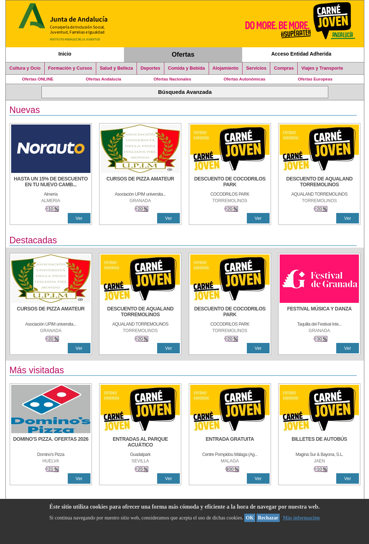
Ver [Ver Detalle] (79, 218)
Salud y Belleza (116, 68)
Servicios (256, 68)
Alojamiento (226, 68)
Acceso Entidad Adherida (301, 54)
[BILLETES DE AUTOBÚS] (319, 443)
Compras (284, 68)
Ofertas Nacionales (172, 79)
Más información (301, 518)
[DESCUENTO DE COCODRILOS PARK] (230, 182)
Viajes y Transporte (322, 68)
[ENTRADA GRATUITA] (230, 443)
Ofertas (183, 54)
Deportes (150, 68)
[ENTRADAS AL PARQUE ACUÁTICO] (140, 443)
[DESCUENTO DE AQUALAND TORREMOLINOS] (319, 182)
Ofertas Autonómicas (244, 79)
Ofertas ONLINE (37, 79)
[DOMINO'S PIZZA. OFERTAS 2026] (50, 443)
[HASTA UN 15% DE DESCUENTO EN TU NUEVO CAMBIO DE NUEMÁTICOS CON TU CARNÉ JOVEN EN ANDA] (50, 182)
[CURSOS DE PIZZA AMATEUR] (140, 182)
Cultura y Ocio (25, 68)
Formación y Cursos (70, 68)
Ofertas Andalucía (103, 79)
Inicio (64, 54)
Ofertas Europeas (315, 79)
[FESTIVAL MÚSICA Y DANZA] (319, 312)
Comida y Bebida (186, 68)
